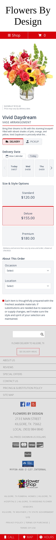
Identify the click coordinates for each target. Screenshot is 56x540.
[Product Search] (29, 334)
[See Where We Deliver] (28, 351)
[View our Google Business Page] (28, 405)
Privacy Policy (14, 522)
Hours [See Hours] (46, 537)
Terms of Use (28, 527)
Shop (14, 35)
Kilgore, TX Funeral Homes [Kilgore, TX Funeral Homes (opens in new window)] (20, 496)
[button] (28, 464)
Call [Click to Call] (9, 537)
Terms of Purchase (37, 522)
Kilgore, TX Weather (14, 512)
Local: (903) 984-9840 (28, 429)
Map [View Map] (28, 537)
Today (33, 156)
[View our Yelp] (33, 405)
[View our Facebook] (22, 405)
